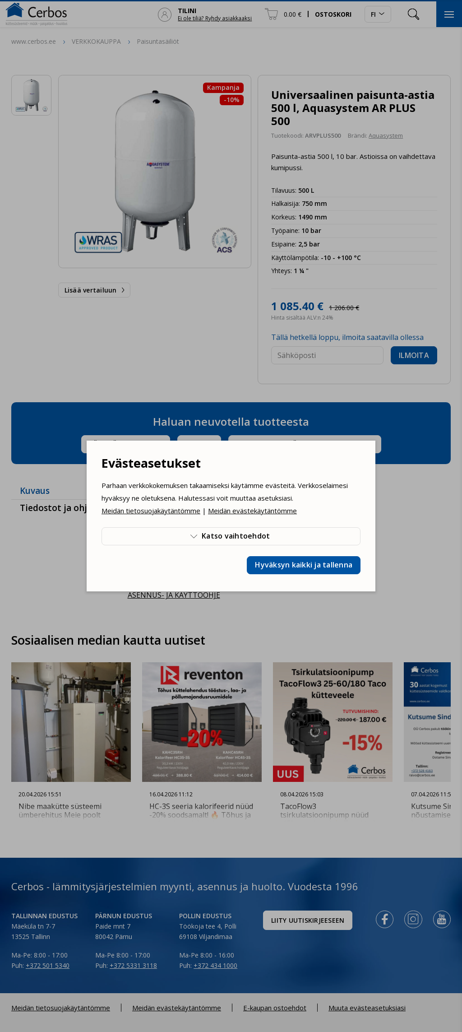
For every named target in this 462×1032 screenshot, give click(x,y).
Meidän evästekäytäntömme (252, 510)
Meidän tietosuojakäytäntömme (151, 510)
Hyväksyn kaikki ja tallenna (303, 565)
